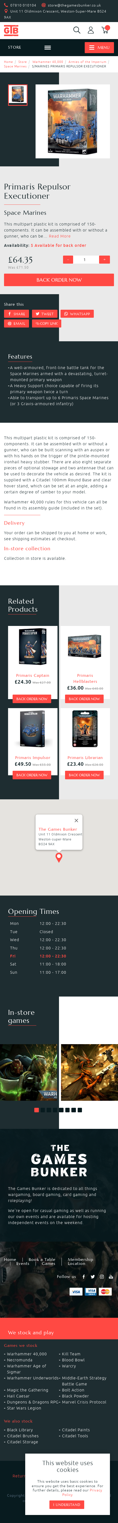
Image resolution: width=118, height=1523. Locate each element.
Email (16, 323)
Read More (60, 236)
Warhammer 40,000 (48, 62)
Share (16, 314)
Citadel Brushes (23, 1436)
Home (8, 62)
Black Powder (75, 1396)
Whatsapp (77, 314)
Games (48, 1264)
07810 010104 (23, 5)
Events (23, 1264)
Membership (80, 1260)
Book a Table (42, 1260)
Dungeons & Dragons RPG (33, 1402)
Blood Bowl (73, 1360)
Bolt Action (73, 1390)
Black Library (20, 1430)
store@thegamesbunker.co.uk (74, 5)
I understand (66, 1504)
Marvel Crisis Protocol (84, 1402)
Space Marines (15, 66)
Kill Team (71, 1354)
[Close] (76, 821)
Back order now (59, 280)
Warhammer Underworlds (33, 1378)
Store (22, 62)
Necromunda (20, 1360)
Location (76, 1264)
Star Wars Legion (24, 1408)
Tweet (45, 314)
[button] (36, 1110)
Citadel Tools (75, 1436)
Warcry (69, 1366)
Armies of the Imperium (87, 62)
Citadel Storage (22, 1442)
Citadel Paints (76, 1430)
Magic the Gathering (27, 1390)
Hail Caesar (18, 1396)
